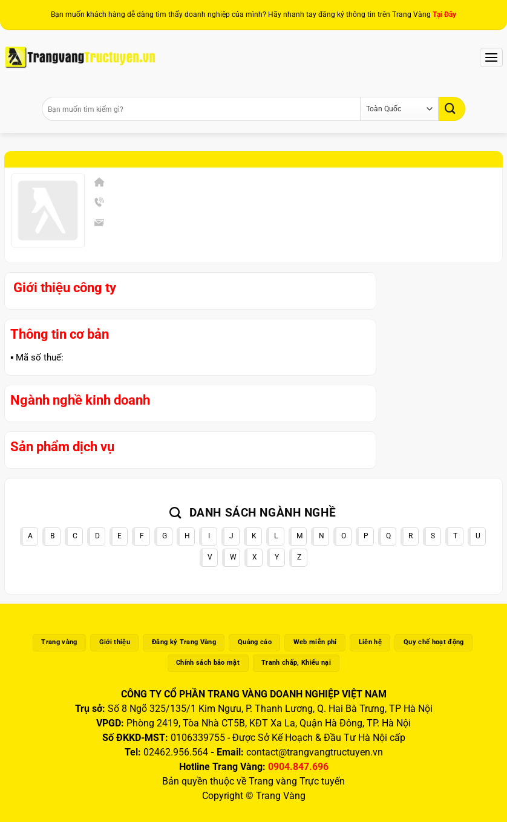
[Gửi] (452, 108)
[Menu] (491, 57)
